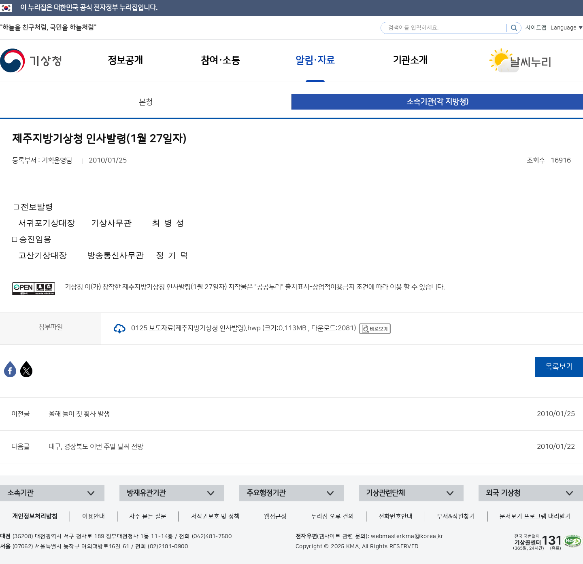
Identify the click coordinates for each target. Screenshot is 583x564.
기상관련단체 (385, 493)
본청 (146, 102)
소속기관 (20, 493)
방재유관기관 (146, 493)
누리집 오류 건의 (332, 516)
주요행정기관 (266, 493)
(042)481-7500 (212, 536)
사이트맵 (536, 28)
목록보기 (559, 367)
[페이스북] (10, 369)
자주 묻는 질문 (147, 516)
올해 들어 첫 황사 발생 (312, 414)
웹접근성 (275, 516)
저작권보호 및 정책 (215, 516)
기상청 (31, 61)
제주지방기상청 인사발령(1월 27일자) (174, 287)
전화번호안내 (396, 516)
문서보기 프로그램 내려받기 (535, 516)
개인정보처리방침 (34, 516)
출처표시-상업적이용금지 (320, 287)
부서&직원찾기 (456, 516)
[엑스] (26, 369)
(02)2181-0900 (168, 546)
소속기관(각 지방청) (437, 102)
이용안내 (93, 516)
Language (564, 28)
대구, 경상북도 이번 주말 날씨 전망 (312, 447)
